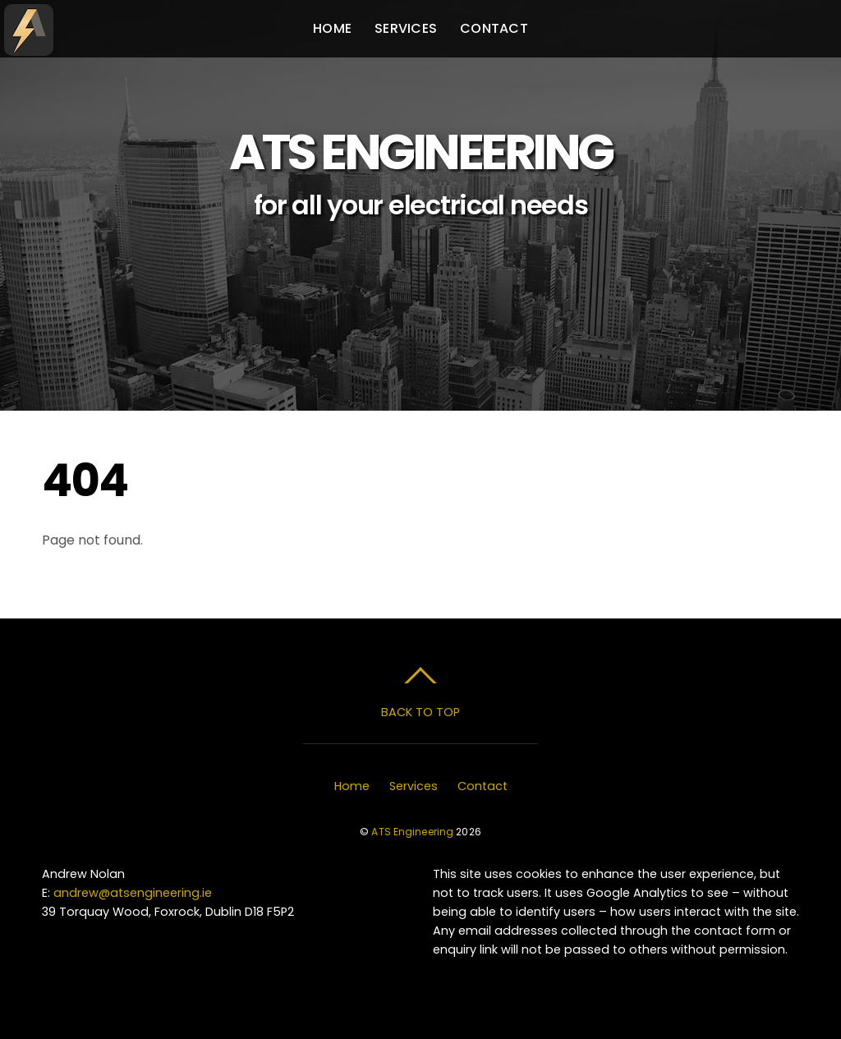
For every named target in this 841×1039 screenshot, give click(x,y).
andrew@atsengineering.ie (132, 893)
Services (406, 28)
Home (332, 28)
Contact (494, 28)
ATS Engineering (412, 832)
